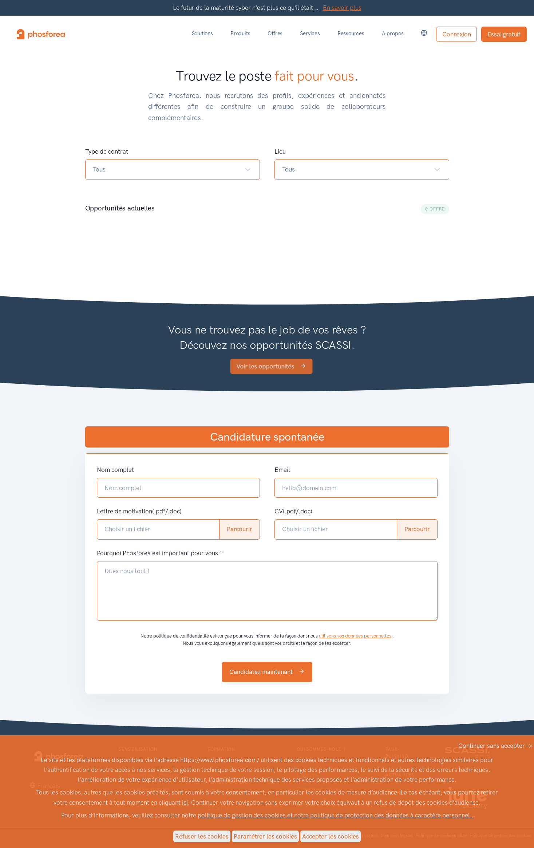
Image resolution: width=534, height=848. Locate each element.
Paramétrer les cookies (265, 836)
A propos (392, 33)
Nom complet (115, 469)
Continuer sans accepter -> (495, 745)
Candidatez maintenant (267, 671)
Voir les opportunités (293, 366)
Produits (240, 33)
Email (282, 469)
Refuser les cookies (202, 836)
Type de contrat (106, 151)
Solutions (202, 33)
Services (310, 33)
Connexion (456, 34)
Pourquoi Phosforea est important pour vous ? (160, 553)
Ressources (350, 33)
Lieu (280, 151)
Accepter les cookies (330, 836)
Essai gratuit (504, 34)
